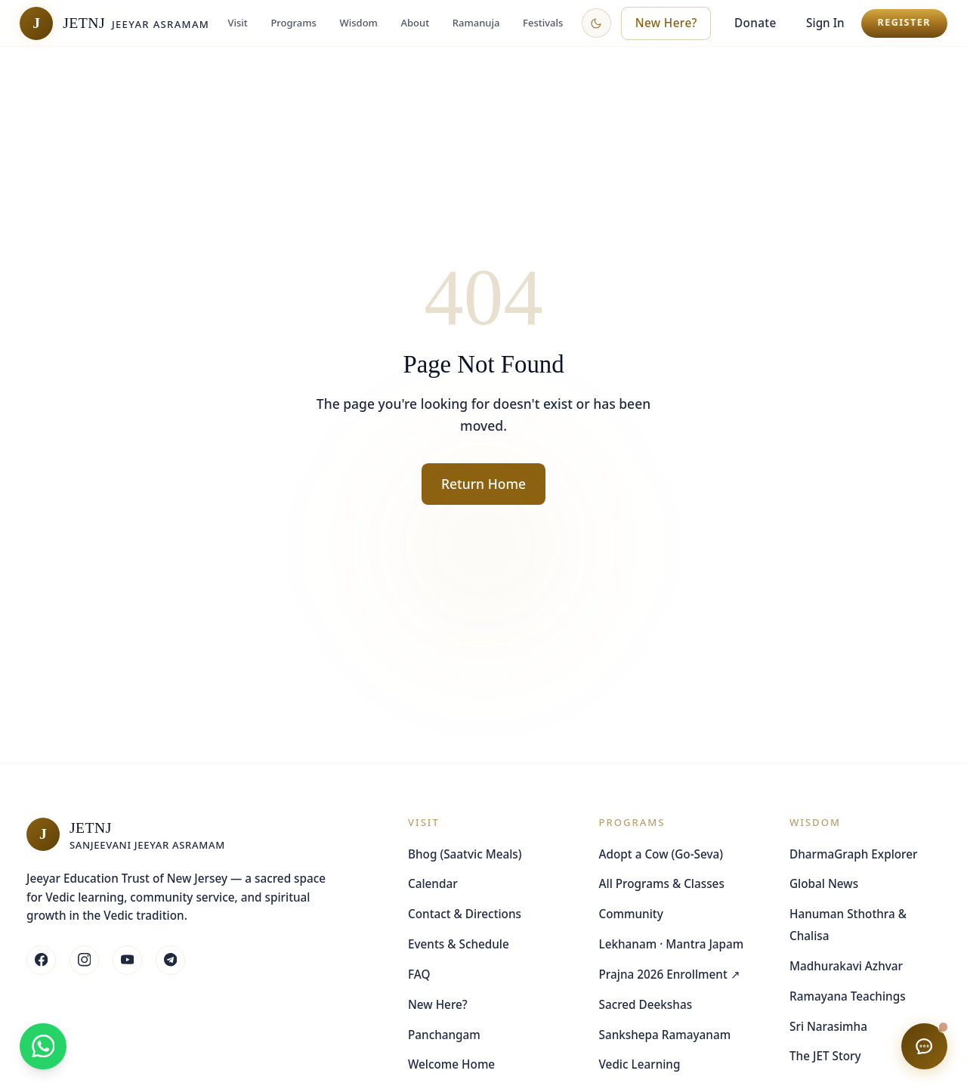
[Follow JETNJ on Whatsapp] (170, 960)
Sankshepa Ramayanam (665, 1034)
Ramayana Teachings (847, 996)
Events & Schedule (458, 943)
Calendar (433, 883)
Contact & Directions (464, 913)
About (415, 22)
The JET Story (825, 1055)
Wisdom (359, 22)
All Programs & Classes (661, 883)
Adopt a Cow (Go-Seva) (661, 854)
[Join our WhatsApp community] (43, 1046)
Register (903, 22)
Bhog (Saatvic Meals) (465, 854)
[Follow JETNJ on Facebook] (41, 960)
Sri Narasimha (828, 1026)
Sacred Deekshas (646, 1004)
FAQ (419, 974)
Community (631, 913)
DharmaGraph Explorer (853, 854)
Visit (237, 22)
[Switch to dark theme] (596, 23)
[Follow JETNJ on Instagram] (84, 960)
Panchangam (444, 1034)
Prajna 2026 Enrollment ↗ (669, 974)
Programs (293, 22)
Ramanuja (476, 22)
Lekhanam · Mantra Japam (671, 943)
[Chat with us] (924, 1046)
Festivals (543, 22)
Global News (823, 883)
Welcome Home (451, 1064)
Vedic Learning (640, 1064)
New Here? (438, 1004)
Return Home (483, 484)
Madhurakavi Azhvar (846, 965)
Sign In (825, 22)
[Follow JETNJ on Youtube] (127, 960)
